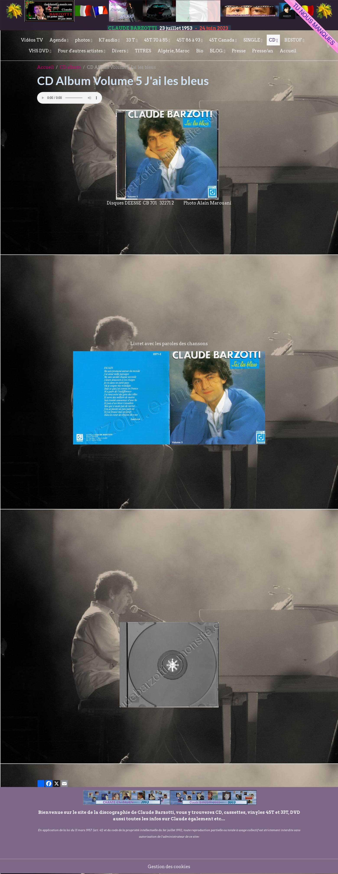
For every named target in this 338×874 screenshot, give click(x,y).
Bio (199, 50)
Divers (119, 50)
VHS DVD (39, 50)
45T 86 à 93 (189, 40)
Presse (239, 50)
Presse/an (262, 50)
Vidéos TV (32, 40)
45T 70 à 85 (156, 40)
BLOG (217, 50)
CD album (70, 67)
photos (83, 40)
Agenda (58, 40)
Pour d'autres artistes (81, 50)
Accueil (288, 50)
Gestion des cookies (169, 866)
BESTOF (293, 40)
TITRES (143, 50)
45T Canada (222, 40)
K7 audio (108, 40)
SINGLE (252, 40)
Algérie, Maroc (174, 50)
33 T (131, 40)
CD (272, 40)
